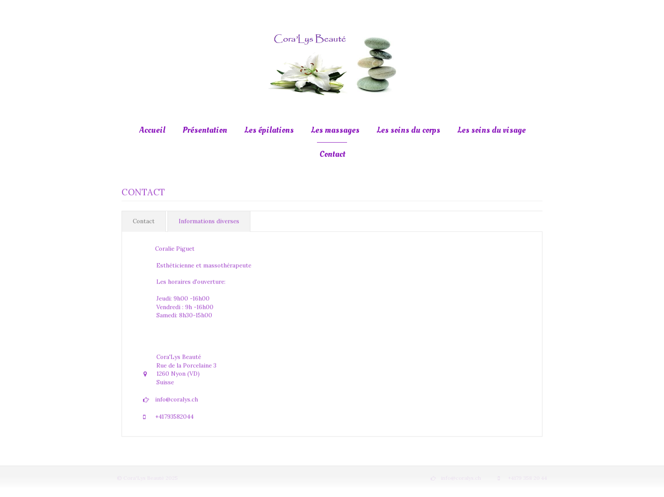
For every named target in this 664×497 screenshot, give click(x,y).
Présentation (205, 130)
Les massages (335, 130)
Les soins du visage (491, 130)
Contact (332, 154)
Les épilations (269, 130)
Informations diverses (209, 221)
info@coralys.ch (176, 398)
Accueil (152, 130)
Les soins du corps (408, 130)
